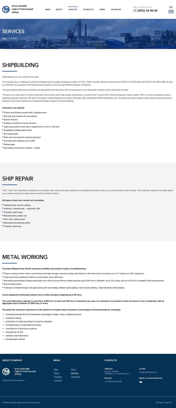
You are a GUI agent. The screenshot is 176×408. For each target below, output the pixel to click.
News (102, 9)
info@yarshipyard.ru (148, 372)
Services (73, 9)
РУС (171, 7)
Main (47, 9)
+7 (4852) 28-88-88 (145, 10)
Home (4, 38)
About (59, 9)
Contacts (58, 380)
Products (88, 9)
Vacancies (116, 9)
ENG (171, 11)
